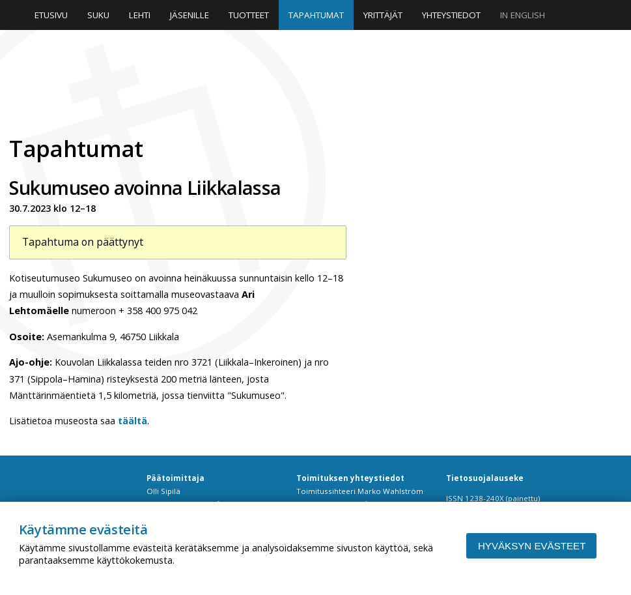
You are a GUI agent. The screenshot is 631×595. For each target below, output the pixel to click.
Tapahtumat (316, 15)
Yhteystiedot (451, 15)
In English (522, 15)
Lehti (139, 15)
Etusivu (51, 15)
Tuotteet (249, 15)
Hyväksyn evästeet (531, 545)
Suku (98, 15)
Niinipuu (139, 81)
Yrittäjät (382, 15)
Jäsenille (189, 15)
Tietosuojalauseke (485, 478)
